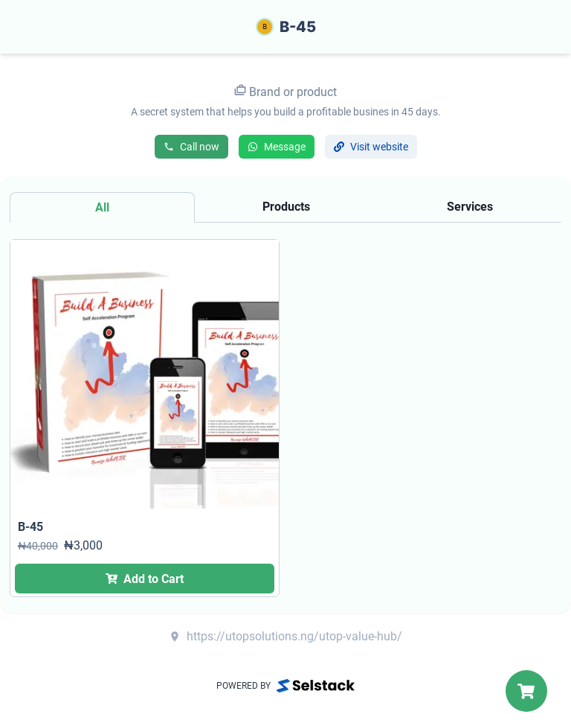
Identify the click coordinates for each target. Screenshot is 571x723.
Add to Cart (145, 579)
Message (277, 147)
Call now (191, 147)
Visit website (371, 147)
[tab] (102, 207)
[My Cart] (526, 691)
